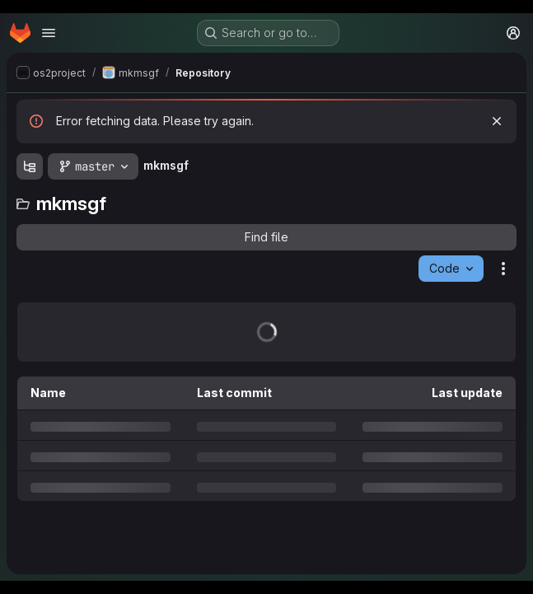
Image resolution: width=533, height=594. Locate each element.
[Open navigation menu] (48, 33)
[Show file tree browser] (29, 166)
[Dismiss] (497, 121)
